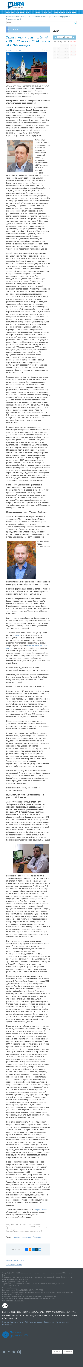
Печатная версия (36, 1322)
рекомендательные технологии (44, 1298)
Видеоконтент (50, 1316)
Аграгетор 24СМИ (14, 1264)
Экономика (19, 12)
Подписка (14, 1322)
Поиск (21, 1322)
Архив (16, 1260)
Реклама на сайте (63, 1322)
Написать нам (49, 1322)
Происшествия (59, 12)
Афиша (68, 12)
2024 (22, 1260)
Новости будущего (62, 16)
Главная (9, 1260)
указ (17, 635)
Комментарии (46, 16)
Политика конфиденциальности (13, 1301)
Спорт (50, 12)
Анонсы (40, 1316)
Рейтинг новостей (9, 1318)
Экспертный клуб (13, 19)
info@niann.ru (12, 1288)
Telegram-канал (40, 1209)
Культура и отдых (40, 12)
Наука (74, 12)
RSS (26, 1322)
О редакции (7, 1324)
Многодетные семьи (22, 1237)
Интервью (25, 16)
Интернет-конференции (26, 1316)
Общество (28, 12)
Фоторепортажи (13, 16)
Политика (10, 12)
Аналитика (35, 16)
